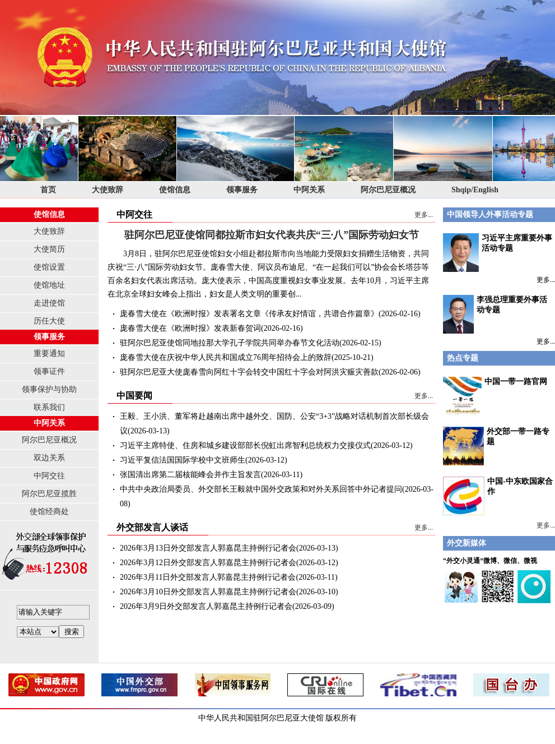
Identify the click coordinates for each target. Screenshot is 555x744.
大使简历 (49, 249)
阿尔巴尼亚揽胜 (49, 493)
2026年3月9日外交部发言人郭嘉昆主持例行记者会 (206, 606)
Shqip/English (474, 190)
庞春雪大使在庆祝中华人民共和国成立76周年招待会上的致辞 (226, 357)
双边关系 (49, 458)
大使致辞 (107, 190)
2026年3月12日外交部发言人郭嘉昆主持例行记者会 (208, 562)
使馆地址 (49, 285)
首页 (48, 190)
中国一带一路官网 (515, 381)
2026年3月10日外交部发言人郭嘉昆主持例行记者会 (208, 592)
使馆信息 (174, 190)
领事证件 (49, 371)
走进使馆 (49, 303)
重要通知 (49, 353)
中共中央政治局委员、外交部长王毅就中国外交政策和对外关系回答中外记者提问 (261, 489)
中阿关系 (309, 190)
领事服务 (242, 190)
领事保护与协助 (49, 389)
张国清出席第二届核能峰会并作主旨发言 (190, 474)
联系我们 (49, 407)
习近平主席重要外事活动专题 (497, 252)
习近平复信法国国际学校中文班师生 (182, 460)
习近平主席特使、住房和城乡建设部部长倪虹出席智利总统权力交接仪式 (245, 445)
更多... (423, 215)
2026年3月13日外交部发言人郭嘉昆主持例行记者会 (208, 548)
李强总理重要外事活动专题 (495, 314)
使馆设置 (49, 267)
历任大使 (49, 321)
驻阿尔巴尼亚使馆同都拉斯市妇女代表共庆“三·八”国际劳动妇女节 (271, 235)
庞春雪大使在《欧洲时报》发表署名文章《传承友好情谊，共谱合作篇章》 (249, 313)
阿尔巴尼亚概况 (388, 190)
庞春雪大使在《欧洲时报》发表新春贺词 (190, 328)
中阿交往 (49, 476)
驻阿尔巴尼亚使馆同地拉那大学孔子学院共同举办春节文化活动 (229, 343)
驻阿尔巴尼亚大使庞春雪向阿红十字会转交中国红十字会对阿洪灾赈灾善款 (249, 372)
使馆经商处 (49, 511)
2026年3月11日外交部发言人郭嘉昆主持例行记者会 (208, 577)
